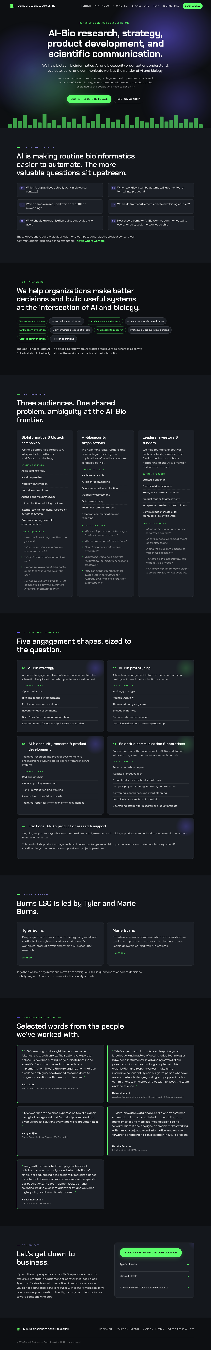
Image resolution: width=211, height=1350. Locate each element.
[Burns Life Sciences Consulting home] (31, 6)
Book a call (192, 5)
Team (156, 5)
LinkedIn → (28, 957)
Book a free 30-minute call (89, 98)
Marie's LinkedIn (154, 1276)
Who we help (121, 5)
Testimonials (171, 5)
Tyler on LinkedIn (128, 1329)
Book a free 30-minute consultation (151, 1252)
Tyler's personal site (181, 1329)
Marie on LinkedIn (153, 1329)
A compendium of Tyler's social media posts (154, 1288)
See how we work (129, 98)
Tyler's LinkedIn (154, 1264)
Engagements (140, 5)
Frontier (85, 5)
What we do (101, 5)
